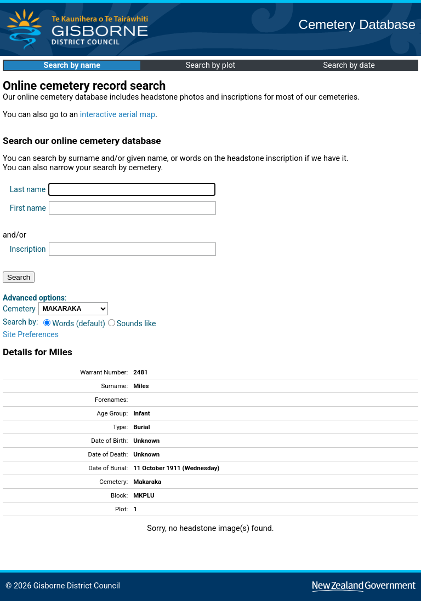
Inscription (28, 249)
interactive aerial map (117, 114)
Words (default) (74, 323)
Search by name (72, 65)
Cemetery (19, 308)
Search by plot (211, 65)
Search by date (348, 65)
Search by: (20, 321)
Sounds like (132, 323)
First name (28, 208)
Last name (27, 189)
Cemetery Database (357, 24)
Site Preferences (31, 334)
